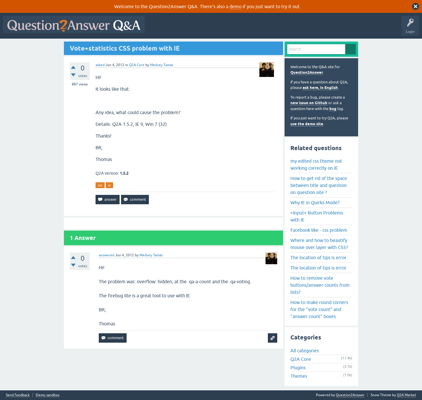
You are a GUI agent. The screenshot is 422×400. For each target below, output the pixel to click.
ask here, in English (320, 87)
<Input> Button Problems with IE (316, 216)
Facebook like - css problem (318, 230)
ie (109, 185)
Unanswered (224, 28)
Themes (298, 376)
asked (100, 65)
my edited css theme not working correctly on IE (316, 164)
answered (106, 255)
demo (235, 6)
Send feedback (18, 395)
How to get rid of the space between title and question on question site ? (318, 185)
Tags (246, 28)
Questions (181, 28)
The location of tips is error (318, 257)
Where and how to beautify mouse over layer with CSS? (319, 244)
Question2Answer (306, 72)
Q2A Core (136, 65)
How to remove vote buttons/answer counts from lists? (320, 285)
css (100, 185)
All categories (304, 350)
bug (332, 109)
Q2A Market (406, 395)
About (328, 28)
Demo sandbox (47, 395)
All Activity (158, 28)
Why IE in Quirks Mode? (314, 202)
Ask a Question (289, 28)
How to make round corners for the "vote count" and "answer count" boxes (319, 309)
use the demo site (306, 124)
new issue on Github (308, 103)
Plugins (298, 367)
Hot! (202, 28)
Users (265, 28)
